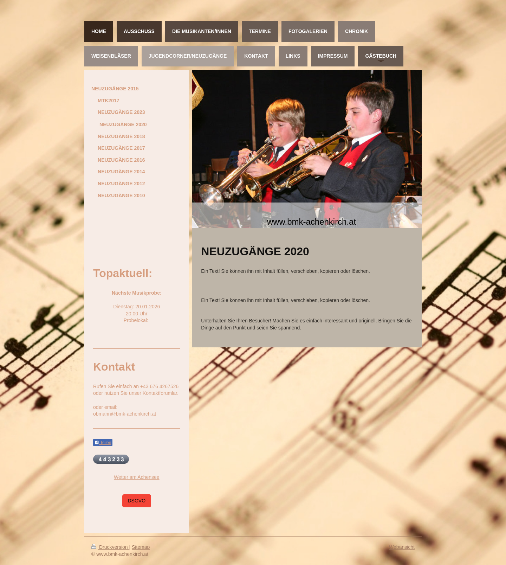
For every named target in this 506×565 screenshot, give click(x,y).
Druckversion (110, 547)
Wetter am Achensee (137, 477)
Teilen (103, 442)
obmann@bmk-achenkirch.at (124, 414)
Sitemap (141, 547)
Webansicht (402, 547)
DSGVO (137, 500)
